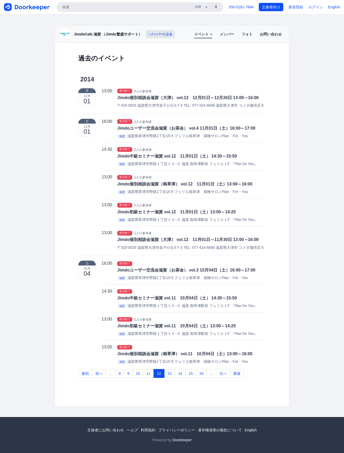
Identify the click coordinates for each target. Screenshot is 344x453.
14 (180, 373)
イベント (203, 34)
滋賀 (122, 136)
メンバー (227, 34)
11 (148, 373)
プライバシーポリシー (176, 430)
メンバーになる (161, 34)
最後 (237, 373)
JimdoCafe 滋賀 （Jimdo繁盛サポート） (108, 34)
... (110, 373)
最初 (85, 373)
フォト (247, 34)
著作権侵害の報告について (220, 430)
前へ (99, 373)
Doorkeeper (182, 440)
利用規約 (148, 430)
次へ (223, 373)
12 (159, 373)
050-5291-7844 (241, 7)
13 (170, 373)
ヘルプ (132, 430)
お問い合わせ (271, 34)
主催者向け (271, 7)
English (334, 7)
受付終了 (125, 91)
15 (191, 373)
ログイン (315, 7)
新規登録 (295, 7)
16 (201, 373)
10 (138, 373)
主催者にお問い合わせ (105, 430)
